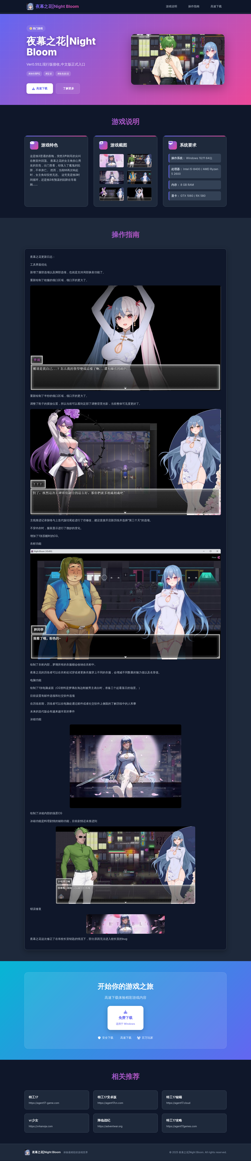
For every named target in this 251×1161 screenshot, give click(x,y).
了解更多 (68, 88)
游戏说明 (171, 6)
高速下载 (216, 6)
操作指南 (193, 6)
